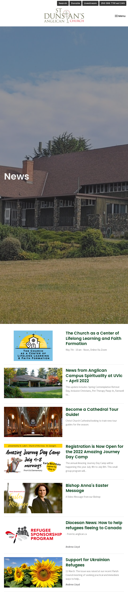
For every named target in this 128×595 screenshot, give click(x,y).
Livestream (90, 3)
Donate (75, 3)
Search (63, 3)
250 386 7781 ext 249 (113, 3)
